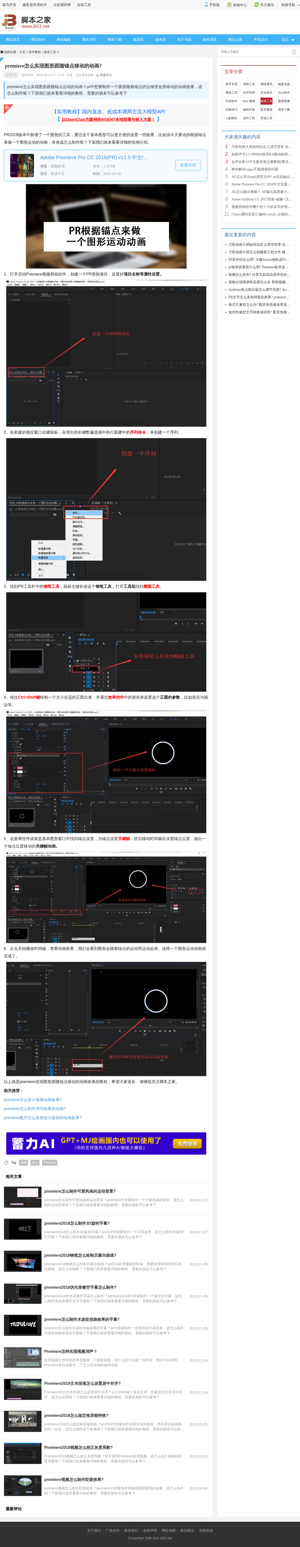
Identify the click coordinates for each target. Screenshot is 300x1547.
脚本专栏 (89, 40)
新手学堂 (232, 84)
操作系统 (210, 40)
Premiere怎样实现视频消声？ (71, 1351)
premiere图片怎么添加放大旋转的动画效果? (43, 1118)
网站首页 (13, 40)
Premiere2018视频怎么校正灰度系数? (78, 1447)
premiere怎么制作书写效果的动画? (35, 1109)
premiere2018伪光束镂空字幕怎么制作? (80, 1287)
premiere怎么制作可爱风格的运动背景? (80, 1191)
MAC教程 (248, 101)
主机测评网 (62, 5)
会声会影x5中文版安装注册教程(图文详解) (264, 162)
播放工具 (232, 92)
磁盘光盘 (284, 84)
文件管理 (249, 92)
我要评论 (104, 75)
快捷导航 (290, 5)
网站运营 (235, 40)
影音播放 (266, 109)
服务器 (160, 40)
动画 (23, 1162)
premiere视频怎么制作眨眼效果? (74, 1479)
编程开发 (249, 109)
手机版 (214, 5)
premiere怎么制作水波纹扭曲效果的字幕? (82, 1319)
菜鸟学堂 (9, 5)
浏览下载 (284, 109)
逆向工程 (249, 118)
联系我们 (131, 1530)
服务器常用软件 (34, 5)
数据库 (138, 40)
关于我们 (94, 1530)
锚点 (35, 1162)
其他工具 (266, 118)
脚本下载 (115, 40)
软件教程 (35, 52)
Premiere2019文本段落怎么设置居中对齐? (82, 1383)
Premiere (50, 1162)
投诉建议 (187, 1530)
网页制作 (38, 40)
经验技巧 (232, 109)
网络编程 (64, 40)
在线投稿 (206, 1530)
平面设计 (261, 40)
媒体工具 (50, 52)
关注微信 (267, 5)
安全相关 (266, 92)
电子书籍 (184, 40)
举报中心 (240, 5)
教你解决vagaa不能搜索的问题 (255, 169)
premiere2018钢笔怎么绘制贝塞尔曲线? (80, 1255)
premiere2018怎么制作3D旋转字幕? (77, 1223)
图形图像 (284, 101)
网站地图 (169, 1530)
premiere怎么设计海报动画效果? (33, 1100)
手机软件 (232, 101)
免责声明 (150, 1530)
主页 (22, 52)
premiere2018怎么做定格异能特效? (76, 1415)
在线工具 (84, 5)
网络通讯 (266, 84)
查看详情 (188, 165)
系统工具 (249, 84)
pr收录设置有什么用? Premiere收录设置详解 (262, 267)
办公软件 (284, 92)
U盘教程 (231, 118)
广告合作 (113, 1530)
